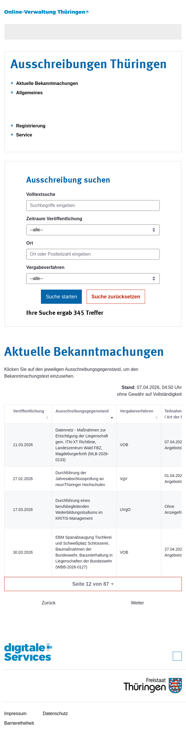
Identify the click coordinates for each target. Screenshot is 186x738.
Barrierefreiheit (19, 723)
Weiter (137, 602)
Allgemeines (29, 92)
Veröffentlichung (28, 411)
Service (24, 134)
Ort (29, 243)
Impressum (15, 713)
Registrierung (30, 125)
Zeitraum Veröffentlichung (54, 218)
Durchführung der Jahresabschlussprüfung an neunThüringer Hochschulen (80, 478)
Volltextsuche (40, 194)
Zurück (49, 602)
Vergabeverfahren (45, 267)
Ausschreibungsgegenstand (81, 411)
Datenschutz (55, 713)
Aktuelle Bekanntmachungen (47, 83)
